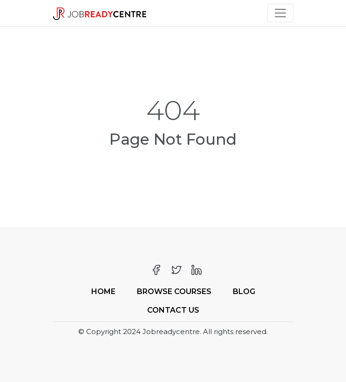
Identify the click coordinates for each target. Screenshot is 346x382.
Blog (244, 291)
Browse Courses (174, 291)
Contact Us (173, 310)
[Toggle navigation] (280, 13)
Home (103, 291)
